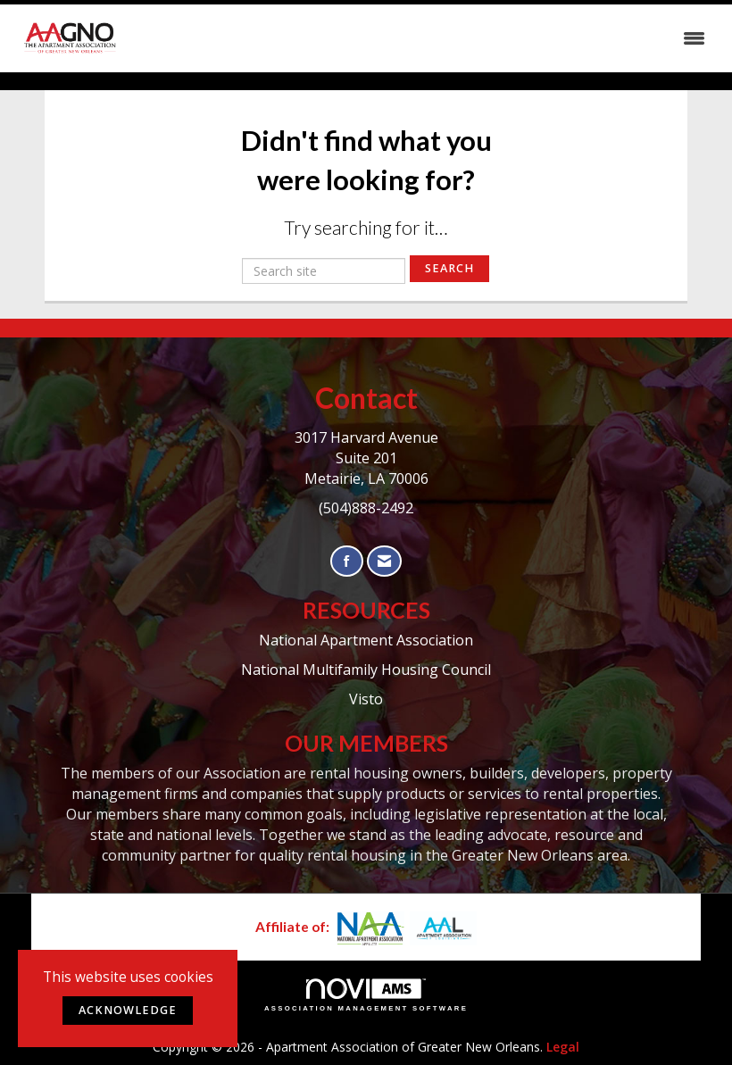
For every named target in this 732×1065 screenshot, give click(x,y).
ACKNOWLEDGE (128, 1010)
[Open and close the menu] (421, 38)
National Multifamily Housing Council (366, 669)
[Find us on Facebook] (346, 561)
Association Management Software (366, 995)
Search (449, 268)
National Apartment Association (366, 640)
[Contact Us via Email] (384, 561)
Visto (366, 699)
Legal (562, 1046)
